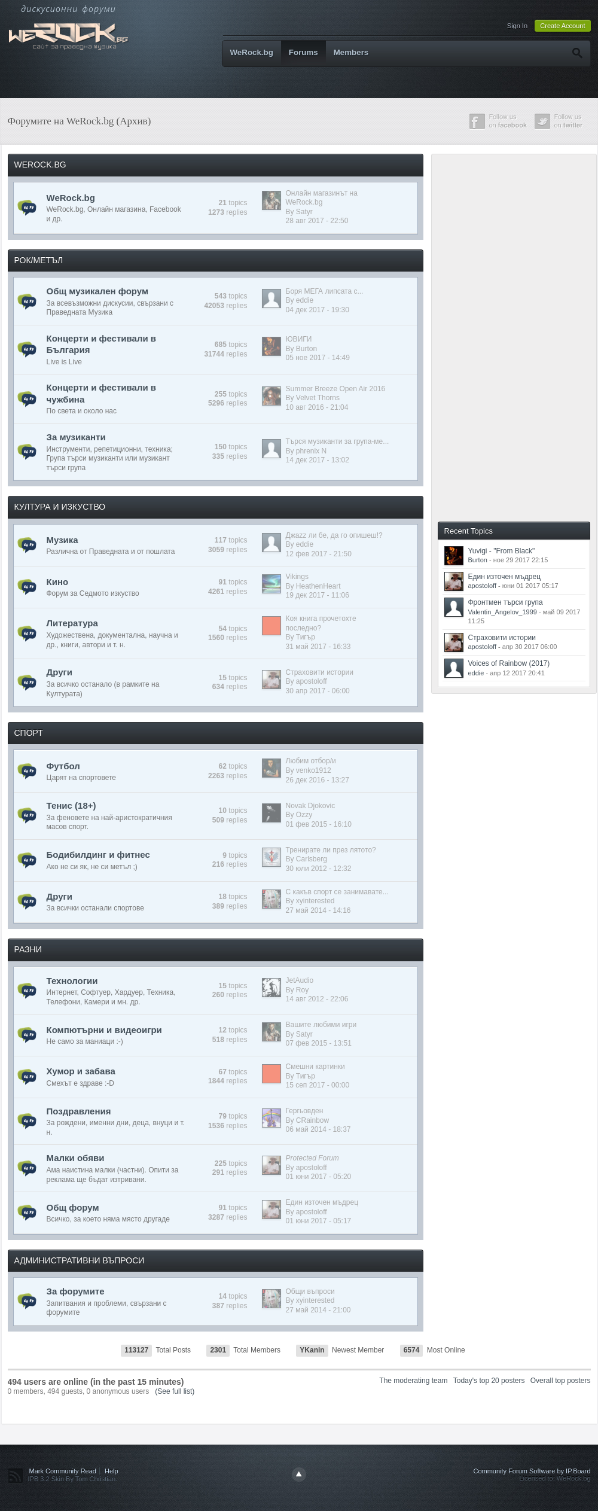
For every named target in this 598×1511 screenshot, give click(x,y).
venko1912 (313, 770)
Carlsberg (311, 859)
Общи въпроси (310, 1291)
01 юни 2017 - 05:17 (319, 1221)
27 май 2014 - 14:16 (318, 910)
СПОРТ (28, 733)
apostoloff (311, 681)
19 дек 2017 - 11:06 (317, 595)
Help (111, 1471)
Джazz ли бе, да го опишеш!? (334, 535)
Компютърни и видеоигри (104, 1030)
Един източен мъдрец (322, 1202)
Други (59, 672)
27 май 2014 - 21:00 (318, 1310)
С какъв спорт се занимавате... (337, 892)
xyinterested (315, 901)
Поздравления (79, 1111)
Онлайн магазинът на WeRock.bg (322, 198)
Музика (62, 540)
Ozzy (304, 815)
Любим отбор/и (311, 761)
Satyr (304, 212)
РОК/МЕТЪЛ (38, 260)
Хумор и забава (81, 1071)
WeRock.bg (251, 52)
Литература (72, 623)
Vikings (297, 576)
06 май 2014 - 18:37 (318, 1129)
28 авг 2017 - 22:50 (317, 221)
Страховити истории (319, 672)
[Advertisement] (483, 336)
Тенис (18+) (71, 805)
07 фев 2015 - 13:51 (319, 1043)
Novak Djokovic (310, 806)
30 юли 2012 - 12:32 (319, 868)
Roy (302, 990)
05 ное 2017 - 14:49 (318, 358)
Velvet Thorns (318, 398)
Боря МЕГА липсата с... (325, 291)
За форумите (76, 1291)
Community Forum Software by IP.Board (531, 1471)
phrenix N (311, 451)
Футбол (63, 766)
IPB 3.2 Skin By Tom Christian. (73, 1478)
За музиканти (76, 437)
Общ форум (73, 1207)
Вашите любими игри (321, 1024)
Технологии (72, 981)
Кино (58, 582)
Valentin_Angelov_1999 (502, 612)
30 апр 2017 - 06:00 (318, 691)
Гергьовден (305, 1111)
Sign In (517, 25)
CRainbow (312, 1120)
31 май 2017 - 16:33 (318, 646)
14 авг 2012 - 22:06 (317, 999)
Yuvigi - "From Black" (501, 551)
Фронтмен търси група (505, 602)
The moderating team (413, 1380)
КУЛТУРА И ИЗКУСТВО (60, 506)
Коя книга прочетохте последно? (321, 623)
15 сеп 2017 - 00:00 (318, 1085)
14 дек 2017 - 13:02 (317, 460)
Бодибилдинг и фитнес (98, 854)
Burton (306, 349)
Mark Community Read (62, 1471)
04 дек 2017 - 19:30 (317, 310)
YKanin (312, 1350)
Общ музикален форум (98, 291)
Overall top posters (560, 1380)
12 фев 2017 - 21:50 (319, 554)
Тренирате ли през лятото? (331, 850)
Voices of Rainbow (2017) (509, 663)
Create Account (562, 25)
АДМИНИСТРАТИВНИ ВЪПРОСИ (79, 1260)
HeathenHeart (318, 586)
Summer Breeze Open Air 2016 (336, 389)
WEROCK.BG (40, 164)
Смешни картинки (315, 1066)
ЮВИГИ (299, 339)
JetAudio (300, 980)
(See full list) (174, 1391)
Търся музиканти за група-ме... (337, 441)
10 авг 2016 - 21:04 (317, 407)
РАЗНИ (28, 949)
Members (351, 52)
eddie (304, 300)
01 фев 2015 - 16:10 (319, 824)
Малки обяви (76, 1158)
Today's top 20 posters (489, 1380)
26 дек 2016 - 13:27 (317, 780)
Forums (303, 52)
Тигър (305, 637)
